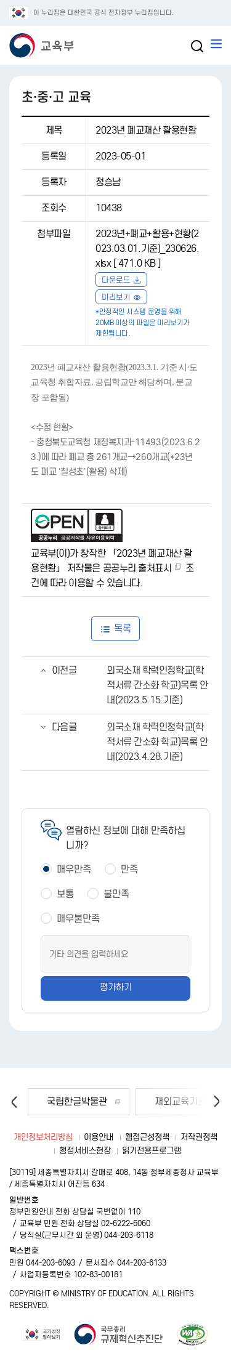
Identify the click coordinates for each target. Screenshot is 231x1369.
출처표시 (154, 568)
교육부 (18, 30)
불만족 (116, 894)
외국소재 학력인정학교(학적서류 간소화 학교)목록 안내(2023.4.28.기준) (157, 741)
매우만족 (74, 869)
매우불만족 (78, 918)
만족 (129, 869)
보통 (65, 894)
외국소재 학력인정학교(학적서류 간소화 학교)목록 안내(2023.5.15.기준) (157, 685)
